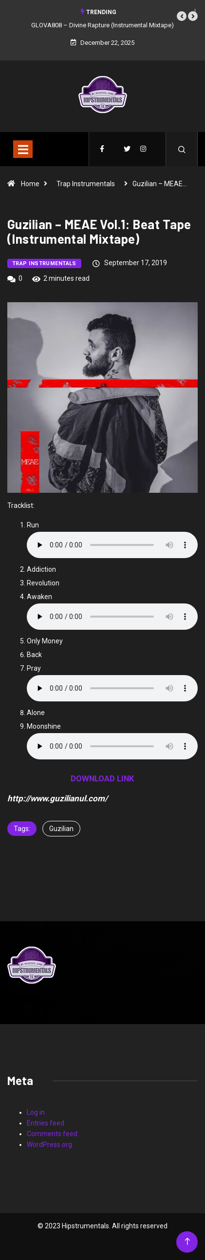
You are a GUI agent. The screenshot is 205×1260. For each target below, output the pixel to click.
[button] (181, 16)
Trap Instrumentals (85, 184)
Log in (36, 1112)
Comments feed (52, 1134)
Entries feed (45, 1123)
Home (30, 184)
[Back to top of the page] (187, 1241)
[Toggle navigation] (22, 149)
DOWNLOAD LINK (102, 778)
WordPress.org (49, 1144)
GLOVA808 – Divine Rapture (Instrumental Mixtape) (102, 25)
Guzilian (61, 829)
